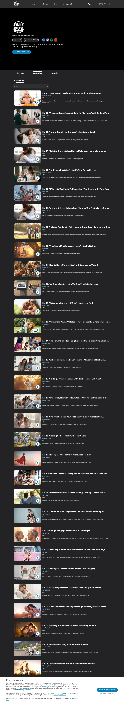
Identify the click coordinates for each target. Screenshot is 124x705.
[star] (32, 40)
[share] (17, 40)
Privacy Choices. (24, 690)
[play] (21, 51)
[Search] (89, 4)
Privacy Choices (60, 695)
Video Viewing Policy (62, 693)
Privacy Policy (47, 686)
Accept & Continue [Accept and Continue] (107, 690)
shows (45, 4)
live (55, 4)
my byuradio (68, 4)
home (34, 4)
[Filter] (30, 86)
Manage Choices (107, 693)
